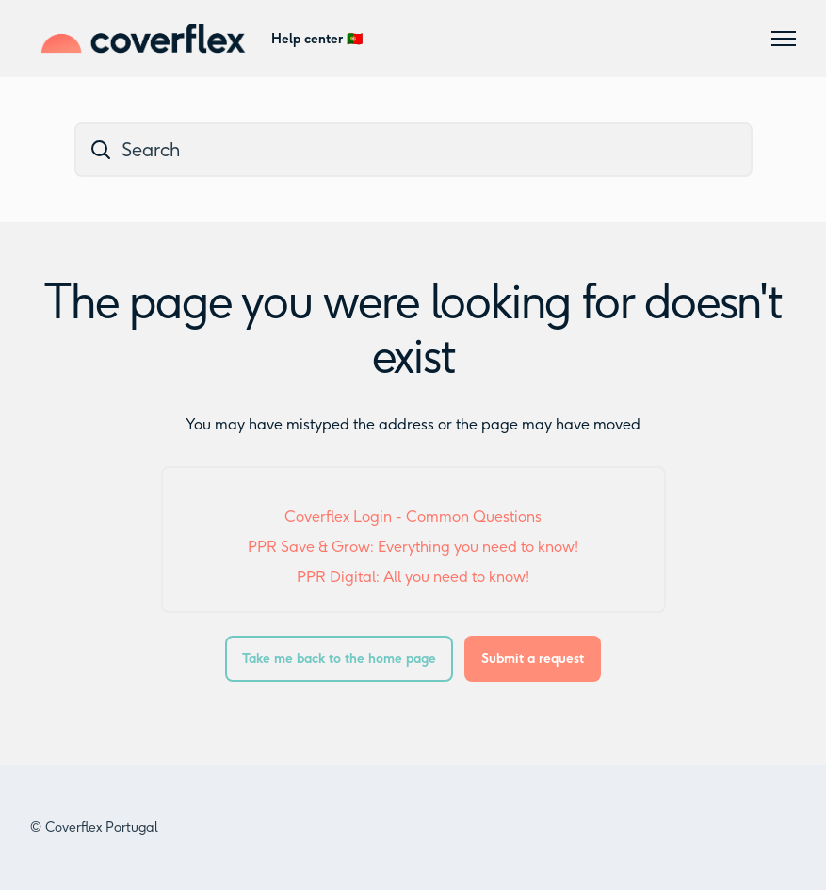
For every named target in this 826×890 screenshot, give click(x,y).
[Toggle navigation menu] (783, 39)
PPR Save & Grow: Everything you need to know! (413, 547)
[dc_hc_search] (413, 149)
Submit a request (532, 659)
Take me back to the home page (339, 659)
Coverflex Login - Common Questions (413, 517)
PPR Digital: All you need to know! (413, 577)
